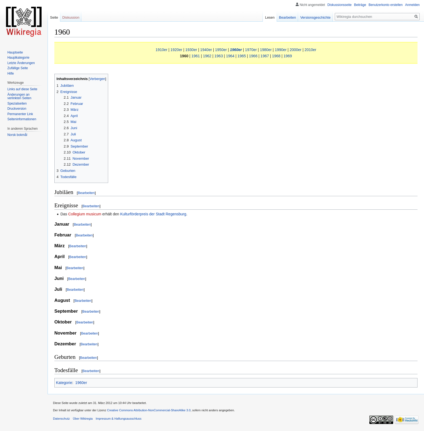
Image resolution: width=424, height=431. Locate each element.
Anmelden (412, 5)
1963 (218, 56)
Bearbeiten (86, 193)
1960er (236, 50)
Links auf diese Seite (22, 89)
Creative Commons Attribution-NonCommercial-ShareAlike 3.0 (149, 410)
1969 (288, 56)
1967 (264, 56)
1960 (184, 56)
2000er (296, 50)
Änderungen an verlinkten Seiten (19, 96)
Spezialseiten (17, 103)
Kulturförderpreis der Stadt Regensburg (153, 214)
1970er (251, 50)
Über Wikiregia (82, 418)
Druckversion (16, 109)
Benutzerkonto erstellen (386, 5)
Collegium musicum (84, 214)
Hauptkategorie (18, 57)
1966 (253, 56)
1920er (176, 50)
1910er (161, 50)
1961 (195, 56)
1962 (207, 56)
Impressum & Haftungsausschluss (118, 418)
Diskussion (71, 17)
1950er (221, 50)
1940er (206, 50)
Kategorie (64, 382)
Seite (54, 17)
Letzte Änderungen (21, 63)
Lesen (269, 17)
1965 (241, 56)
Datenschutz (61, 418)
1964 (230, 56)
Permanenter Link (20, 114)
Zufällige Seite (17, 68)
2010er (310, 50)
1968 (276, 56)
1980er (266, 50)
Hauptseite (15, 52)
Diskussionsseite (339, 5)
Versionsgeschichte (315, 17)
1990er (281, 50)
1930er (191, 50)
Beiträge (360, 5)
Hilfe (10, 73)
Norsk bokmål (17, 135)
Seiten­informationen (21, 119)
